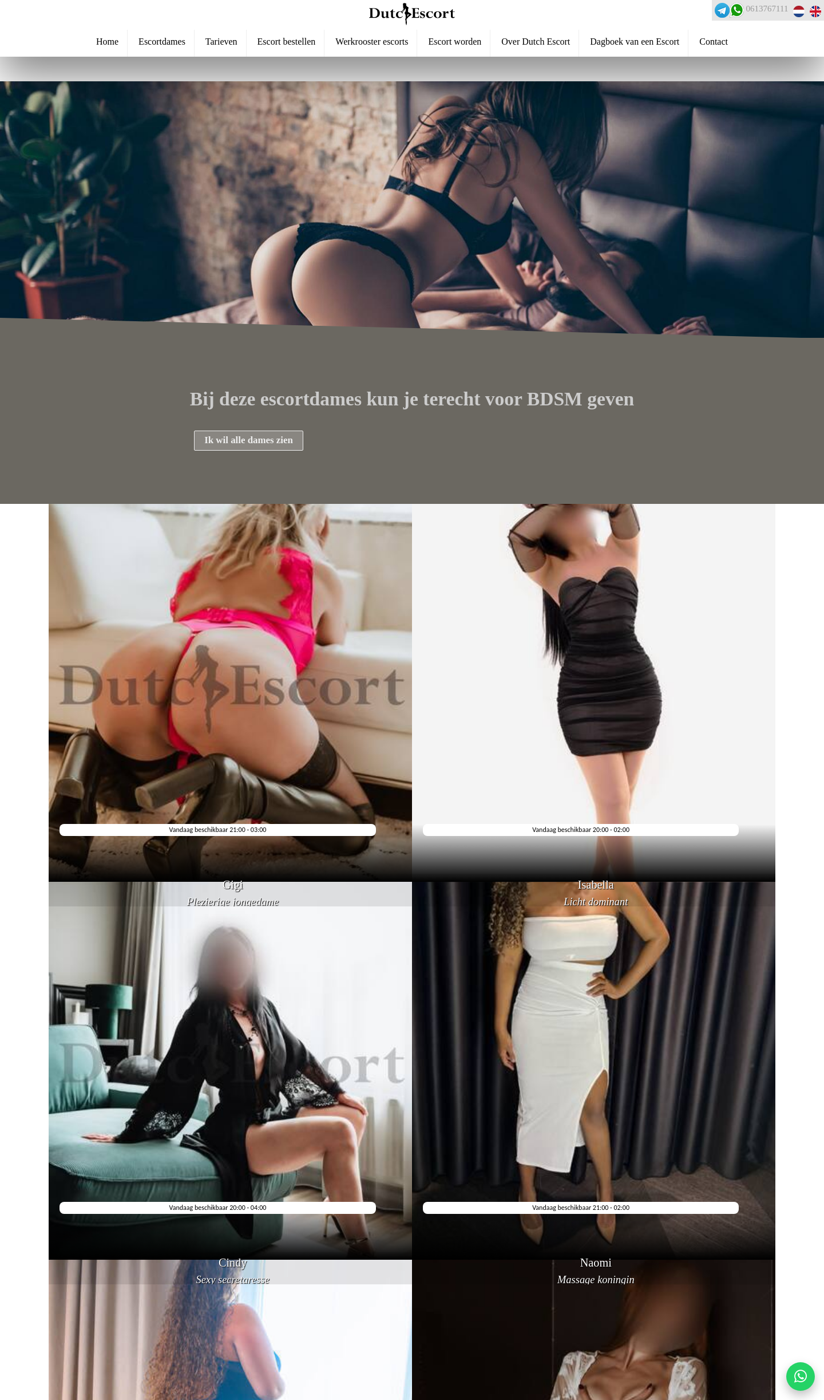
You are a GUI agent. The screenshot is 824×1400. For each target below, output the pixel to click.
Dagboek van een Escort (634, 69)
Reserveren (45, 1256)
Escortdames (161, 69)
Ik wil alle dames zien (265, 447)
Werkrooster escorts (371, 69)
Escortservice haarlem (66, 1390)
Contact (713, 69)
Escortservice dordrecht (69, 1295)
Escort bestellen (287, 69)
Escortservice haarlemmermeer (82, 1314)
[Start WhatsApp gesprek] (800, 1376)
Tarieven (221, 69)
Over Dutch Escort (535, 69)
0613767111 (748, 17)
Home (107, 69)
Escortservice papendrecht (73, 1352)
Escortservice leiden (62, 1333)
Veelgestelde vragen (60, 1276)
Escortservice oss (57, 1372)
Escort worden (454, 69)
